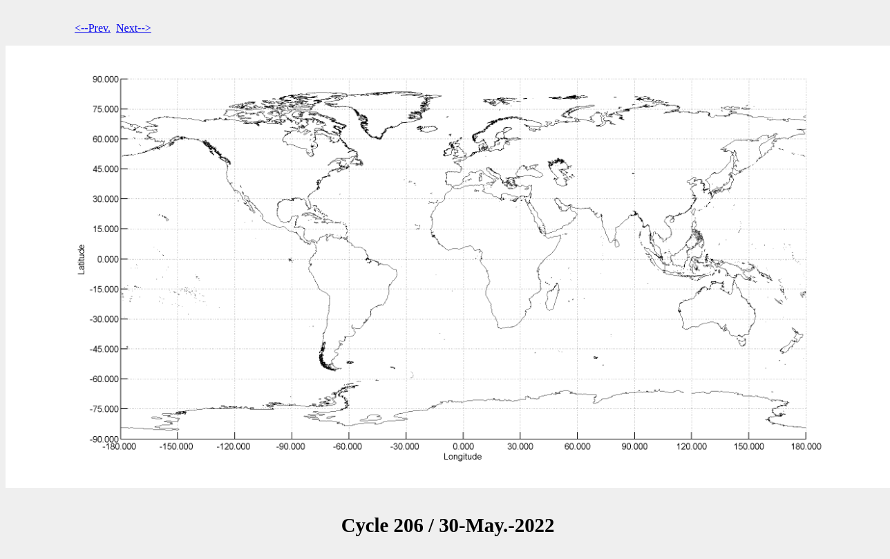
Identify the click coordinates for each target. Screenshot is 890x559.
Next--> (133, 28)
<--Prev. (93, 28)
